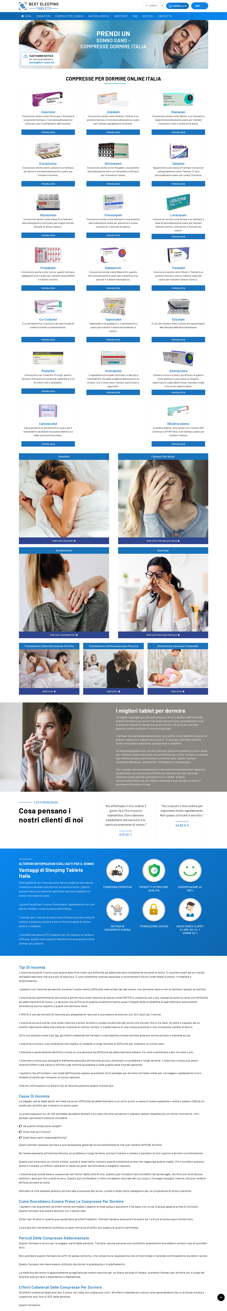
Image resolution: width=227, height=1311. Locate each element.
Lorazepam (41, 217)
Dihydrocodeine (186, 323)
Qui (111, 852)
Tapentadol (89, 270)
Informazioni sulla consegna (63, 1274)
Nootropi (121, 16)
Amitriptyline (89, 323)
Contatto (165, 16)
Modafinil (185, 270)
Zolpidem (89, 112)
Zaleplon (89, 165)
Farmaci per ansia (89, 357)
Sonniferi (43, 16)
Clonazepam (186, 165)
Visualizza (41, 133)
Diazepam (138, 112)
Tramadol (186, 217)
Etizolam (137, 270)
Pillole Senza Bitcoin (59, 1297)
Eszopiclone (186, 112)
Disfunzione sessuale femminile (177, 413)
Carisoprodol (138, 323)
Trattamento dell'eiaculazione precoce (113, 413)
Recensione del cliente (30, 1285)
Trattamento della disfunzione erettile (49, 413)
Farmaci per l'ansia (69, 16)
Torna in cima (221, 1297)
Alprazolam (138, 165)
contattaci (79, 1239)
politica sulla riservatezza (32, 1291)
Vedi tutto (41, 402)
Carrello (178, 5)
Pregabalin (89, 217)
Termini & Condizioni (59, 1291)
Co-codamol (41, 270)
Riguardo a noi (26, 1274)
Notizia (147, 16)
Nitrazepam (41, 165)
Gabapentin (137, 217)
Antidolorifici (98, 16)
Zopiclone (41, 112)
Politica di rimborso (59, 1280)
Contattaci (54, 1285)
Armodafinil (41, 323)
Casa (26, 16)
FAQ (135, 16)
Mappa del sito (26, 1297)
